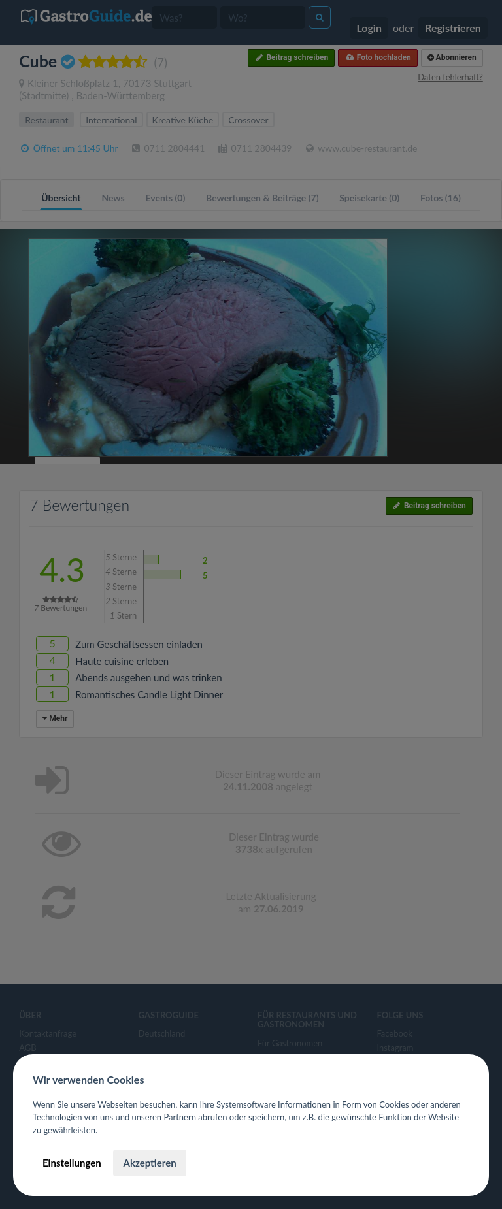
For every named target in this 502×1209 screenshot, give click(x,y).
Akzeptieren (149, 1163)
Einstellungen (71, 1163)
